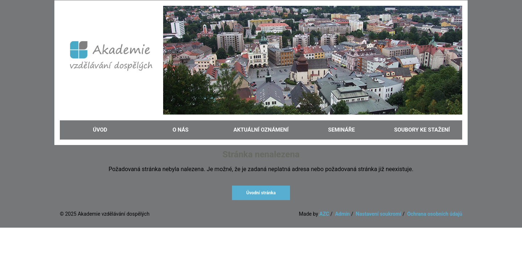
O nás (180, 130)
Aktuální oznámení (261, 130)
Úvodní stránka (261, 192)
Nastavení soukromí (378, 214)
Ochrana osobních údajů (434, 214)
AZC (324, 214)
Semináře (341, 130)
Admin (342, 214)
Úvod (100, 130)
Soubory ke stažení (422, 130)
